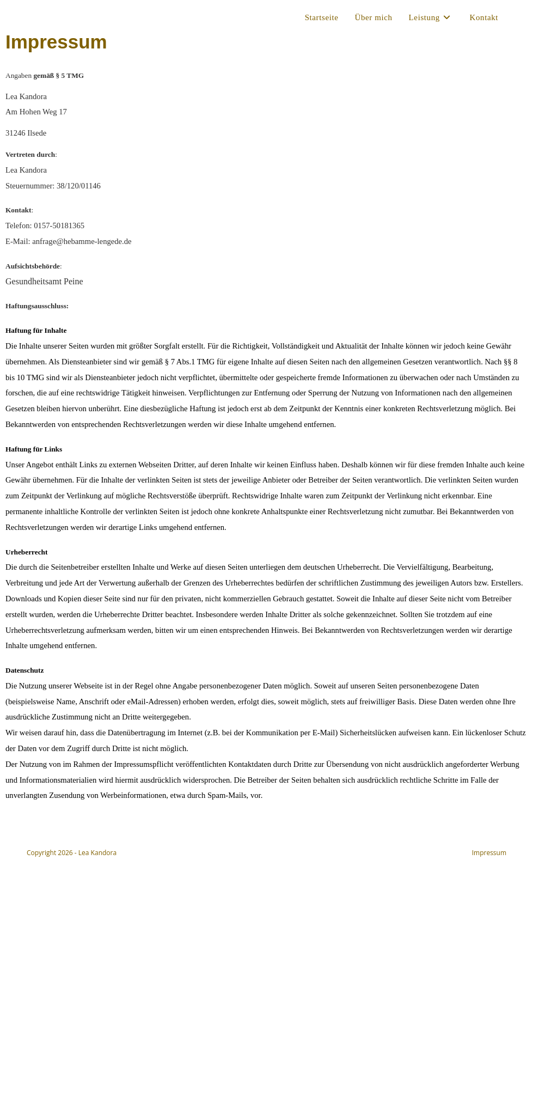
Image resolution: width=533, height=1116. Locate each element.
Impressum (489, 852)
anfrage (81, 241)
